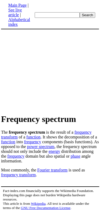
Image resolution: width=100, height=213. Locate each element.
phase (75, 156)
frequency (32, 142)
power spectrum (40, 146)
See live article (15, 12)
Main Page (17, 5)
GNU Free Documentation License (45, 208)
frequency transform (18, 175)
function (33, 137)
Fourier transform (52, 170)
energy (54, 151)
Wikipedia (38, 204)
